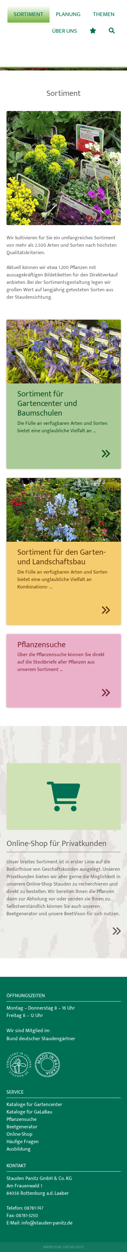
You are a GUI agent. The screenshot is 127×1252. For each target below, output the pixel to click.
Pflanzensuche (22, 1119)
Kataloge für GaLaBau (29, 1112)
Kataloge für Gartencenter (34, 1104)
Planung (68, 14)
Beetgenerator (22, 1127)
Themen (104, 14)
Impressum (52, 1247)
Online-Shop (20, 1134)
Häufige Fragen (23, 1142)
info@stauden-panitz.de (46, 1223)
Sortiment (28, 14)
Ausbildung (19, 1149)
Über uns (64, 31)
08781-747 (33, 1208)
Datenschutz (73, 1247)
